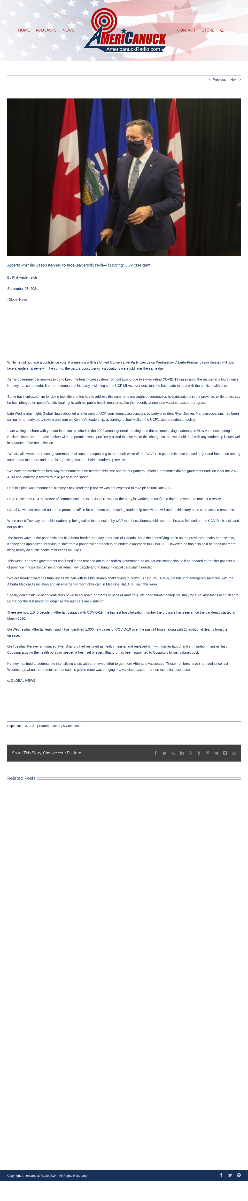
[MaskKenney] (124, 177)
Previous (219, 79)
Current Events (49, 726)
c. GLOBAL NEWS (21, 680)
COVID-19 (170, 379)
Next (233, 79)
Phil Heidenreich (24, 277)
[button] (222, 30)
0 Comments (72, 726)
